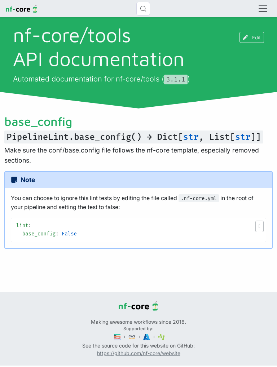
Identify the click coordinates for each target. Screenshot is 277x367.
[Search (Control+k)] (143, 9)
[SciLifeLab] (161, 336)
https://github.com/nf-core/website (138, 353)
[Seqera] (118, 336)
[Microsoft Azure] (147, 336)
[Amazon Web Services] (132, 336)
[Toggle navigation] (263, 9)
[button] (259, 226)
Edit (252, 37)
